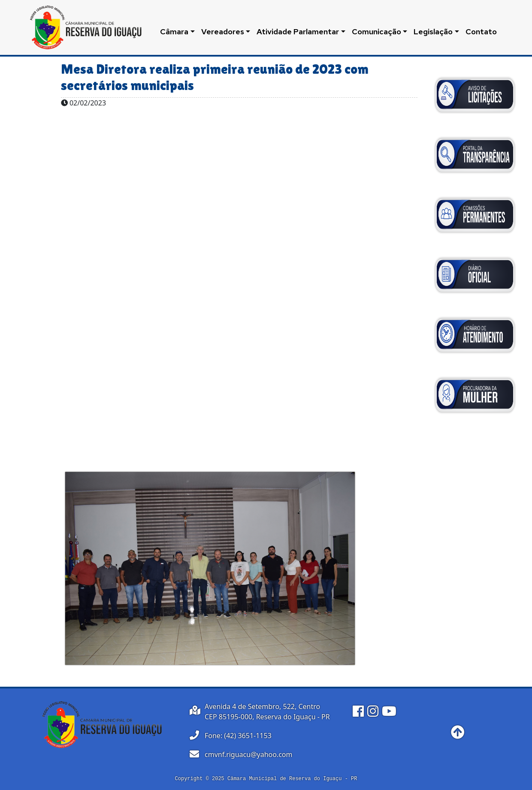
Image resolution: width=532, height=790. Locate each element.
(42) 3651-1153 (247, 735)
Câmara (174, 31)
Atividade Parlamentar (298, 31)
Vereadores (222, 31)
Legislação (433, 31)
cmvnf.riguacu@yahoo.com (249, 754)
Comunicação (376, 31)
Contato (481, 31)
